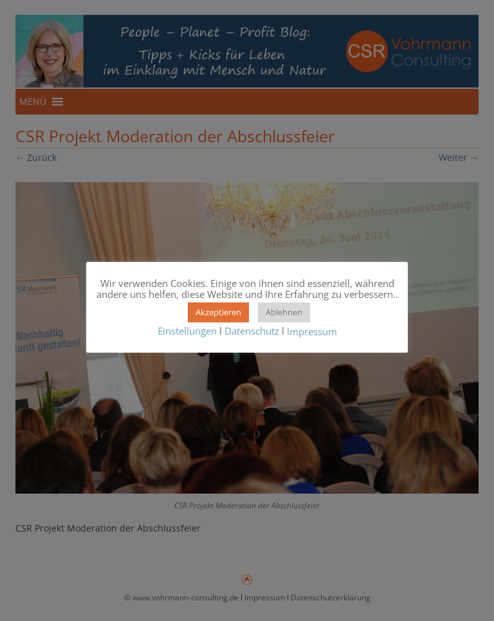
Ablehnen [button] (284, 312)
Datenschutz (251, 330)
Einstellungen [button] (187, 330)
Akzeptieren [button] (218, 312)
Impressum (312, 331)
